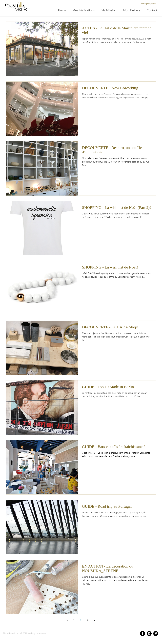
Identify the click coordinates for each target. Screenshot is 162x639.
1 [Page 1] (74, 619)
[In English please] (149, 3)
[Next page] (95, 620)
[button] (110, 10)
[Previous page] (67, 620)
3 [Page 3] (87, 619)
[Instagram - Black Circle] (149, 633)
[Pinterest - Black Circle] (155, 633)
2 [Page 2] (80, 619)
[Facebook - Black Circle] (142, 633)
